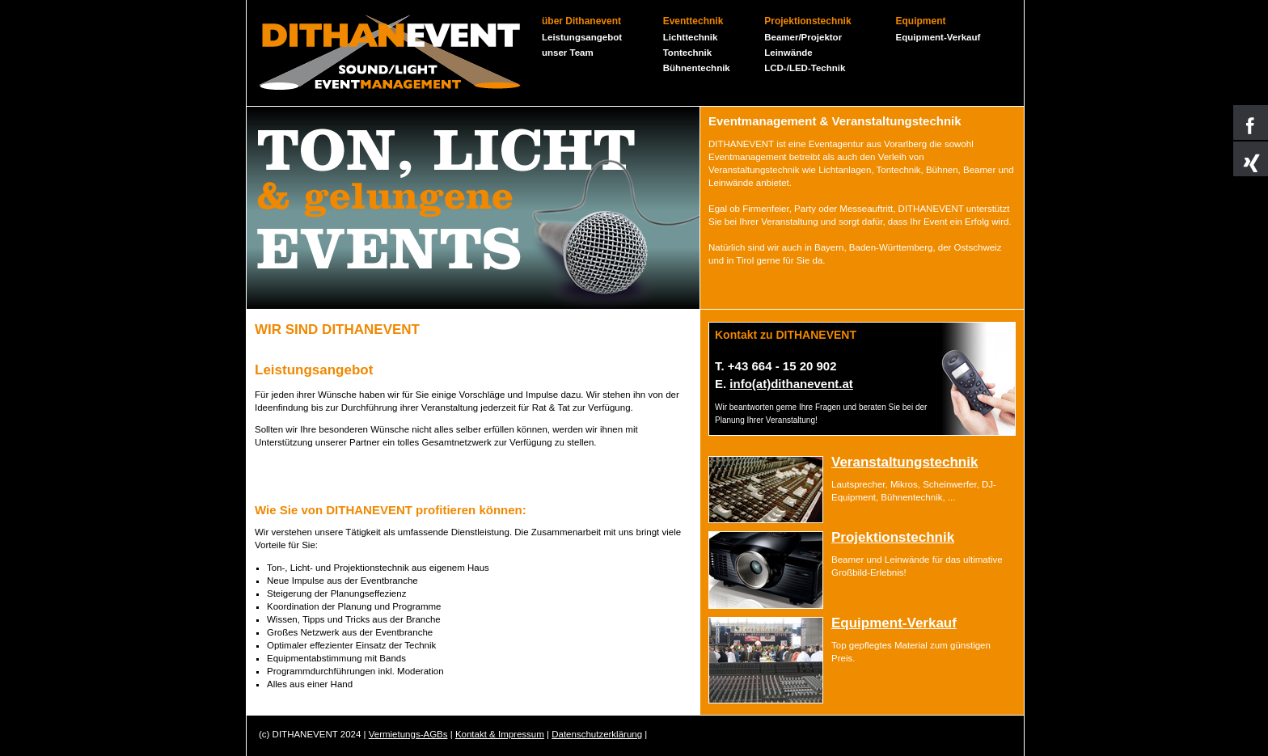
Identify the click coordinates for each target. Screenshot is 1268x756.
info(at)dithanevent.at (791, 384)
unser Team (568, 52)
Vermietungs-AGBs (408, 734)
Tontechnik (687, 52)
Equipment (921, 21)
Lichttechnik (690, 37)
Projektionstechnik (807, 21)
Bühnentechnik (696, 68)
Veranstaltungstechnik (904, 462)
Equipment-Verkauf (938, 37)
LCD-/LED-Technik (804, 68)
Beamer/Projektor (803, 37)
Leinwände (788, 52)
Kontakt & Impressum (499, 734)
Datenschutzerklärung (597, 734)
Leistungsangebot (582, 37)
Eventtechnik (693, 21)
